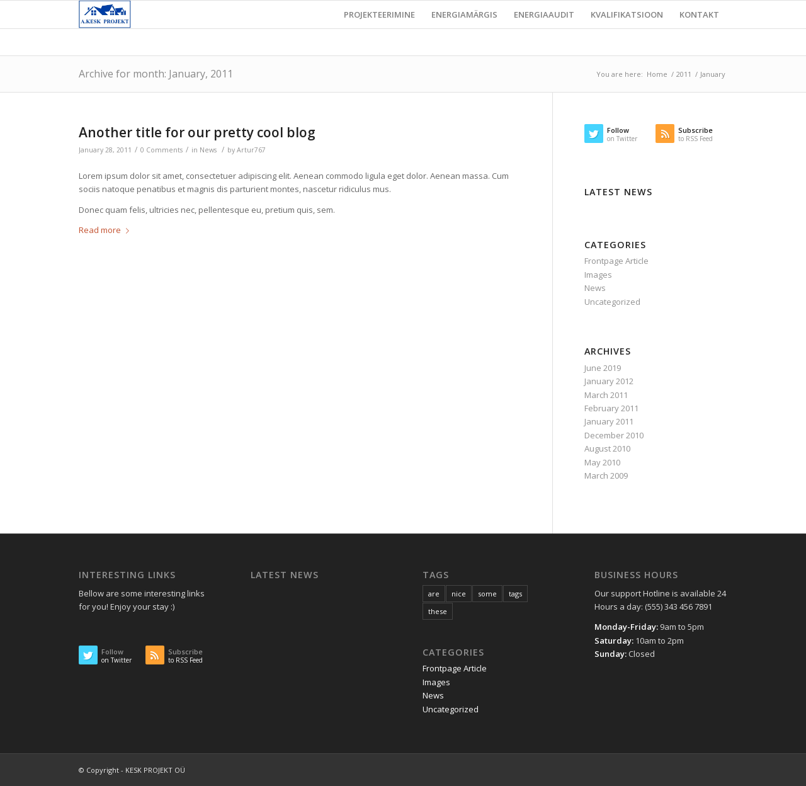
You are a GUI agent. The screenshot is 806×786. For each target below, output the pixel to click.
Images (598, 274)
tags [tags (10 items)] (515, 593)
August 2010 (607, 448)
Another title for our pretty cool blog (197, 132)
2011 (683, 74)
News (208, 149)
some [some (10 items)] (487, 593)
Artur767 (251, 149)
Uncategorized (612, 301)
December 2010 (614, 435)
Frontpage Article (616, 260)
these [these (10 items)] (437, 611)
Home (657, 74)
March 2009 (606, 475)
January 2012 (608, 381)
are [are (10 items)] (434, 593)
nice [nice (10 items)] (458, 593)
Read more (106, 230)
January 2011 (608, 421)
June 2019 (602, 367)
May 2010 (602, 462)
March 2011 (606, 395)
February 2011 (611, 408)
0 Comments (161, 149)
